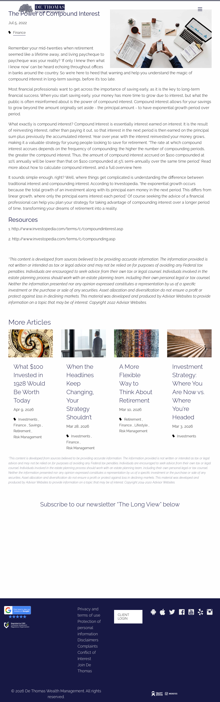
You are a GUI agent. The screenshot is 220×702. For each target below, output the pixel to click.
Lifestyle (141, 425)
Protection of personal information (89, 627)
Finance (19, 33)
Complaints (88, 646)
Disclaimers (88, 640)
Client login (123, 616)
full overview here (125, 167)
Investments (27, 419)
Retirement (22, 431)
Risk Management (28, 437)
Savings (35, 425)
